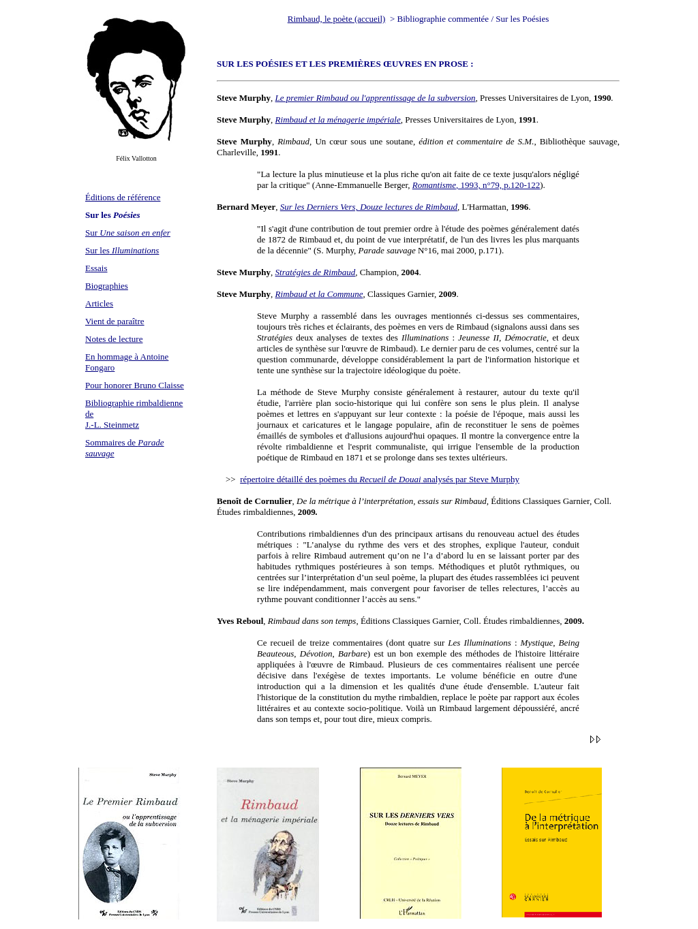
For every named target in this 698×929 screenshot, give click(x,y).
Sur (127, 232)
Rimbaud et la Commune (319, 294)
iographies (109, 286)
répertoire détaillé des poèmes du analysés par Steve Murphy (379, 479)
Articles (99, 303)
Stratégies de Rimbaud (315, 272)
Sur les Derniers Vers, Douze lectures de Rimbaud (368, 207)
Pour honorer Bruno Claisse (134, 385)
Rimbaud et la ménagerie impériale (338, 119)
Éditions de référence (122, 197)
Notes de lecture (113, 339)
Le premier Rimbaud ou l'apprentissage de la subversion (375, 98)
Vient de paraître (115, 321)
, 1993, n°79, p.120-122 (476, 185)
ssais (99, 268)
